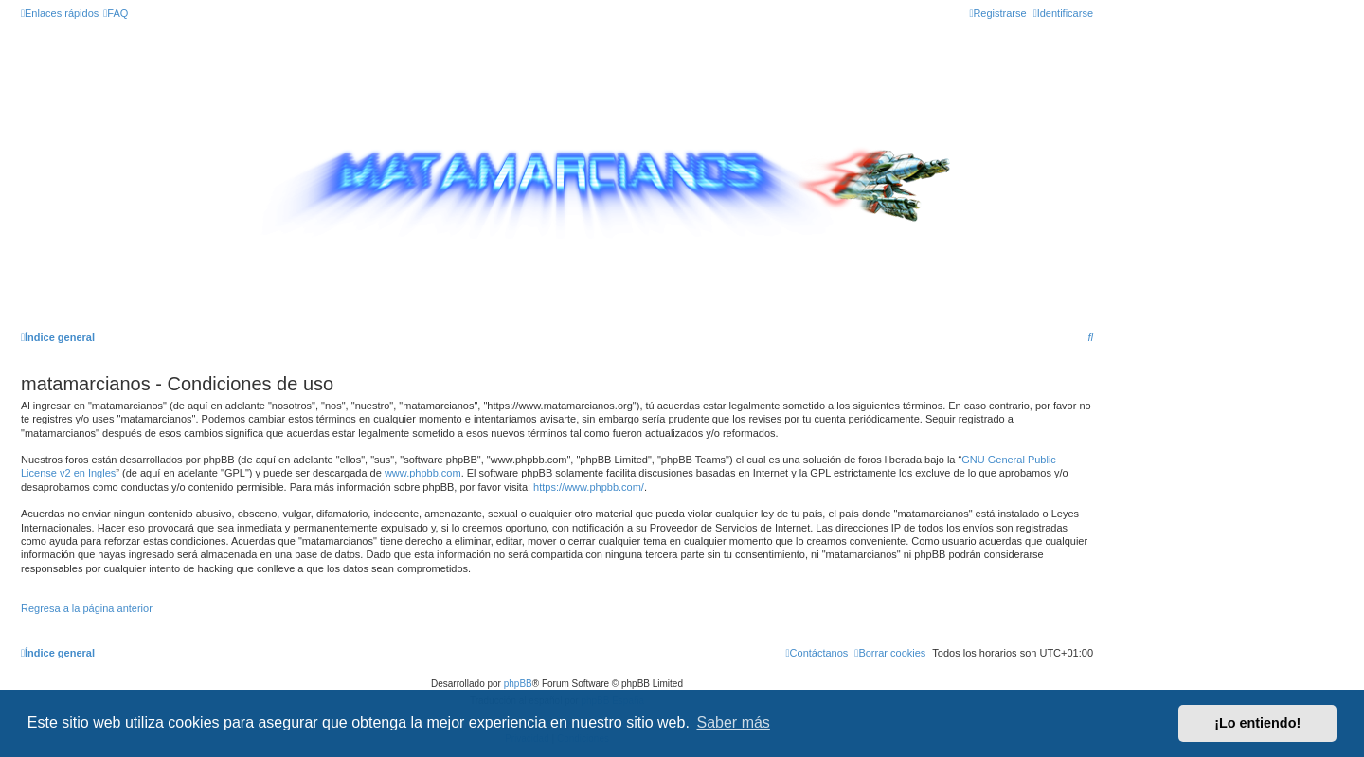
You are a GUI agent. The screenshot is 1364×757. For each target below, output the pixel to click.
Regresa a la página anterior (87, 608)
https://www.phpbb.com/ (588, 487)
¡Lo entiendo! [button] (1257, 722)
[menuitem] (115, 13)
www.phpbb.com (423, 472)
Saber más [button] (733, 722)
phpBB (518, 683)
